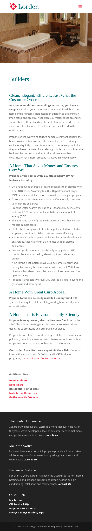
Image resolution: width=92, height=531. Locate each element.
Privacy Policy (55, 526)
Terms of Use (71, 526)
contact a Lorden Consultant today (40, 358)
